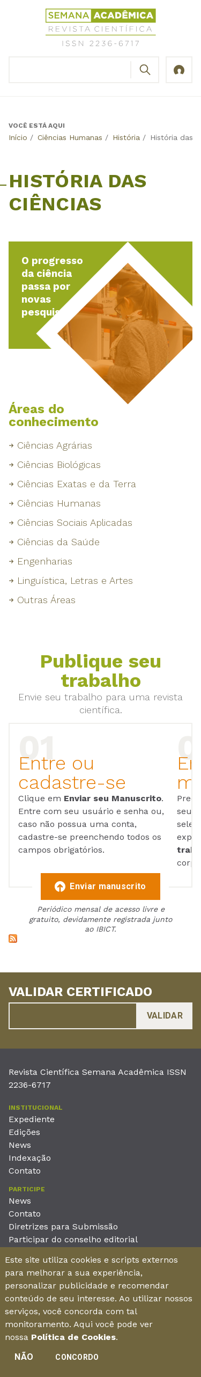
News (20, 1145)
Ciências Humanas (70, 137)
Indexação (30, 1158)
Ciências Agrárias (54, 445)
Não (23, 1359)
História (126, 137)
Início (18, 137)
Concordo (77, 1360)
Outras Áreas (46, 599)
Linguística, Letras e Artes (75, 580)
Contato (25, 1171)
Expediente (32, 1119)
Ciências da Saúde (58, 541)
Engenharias (44, 561)
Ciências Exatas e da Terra (76, 483)
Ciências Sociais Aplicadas (74, 522)
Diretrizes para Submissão (63, 1226)
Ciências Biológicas (59, 464)
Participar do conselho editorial (73, 1239)
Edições (24, 1132)
